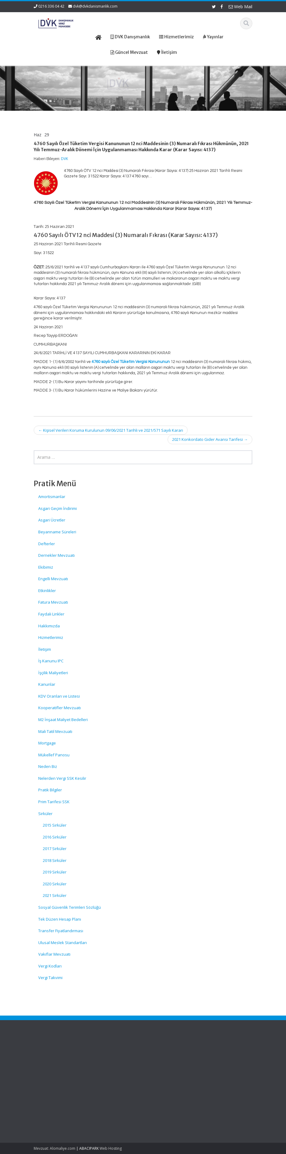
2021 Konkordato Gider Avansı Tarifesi (210, 439)
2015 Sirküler (54, 825)
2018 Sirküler (54, 860)
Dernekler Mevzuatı (56, 555)
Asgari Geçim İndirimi (57, 508)
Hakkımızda (49, 626)
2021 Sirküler (54, 895)
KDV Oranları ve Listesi (59, 696)
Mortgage (47, 743)
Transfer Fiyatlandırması (60, 930)
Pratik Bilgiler (50, 790)
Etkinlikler (47, 590)
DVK (64, 158)
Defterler (46, 543)
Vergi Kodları (50, 966)
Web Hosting (111, 1148)
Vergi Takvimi (50, 977)
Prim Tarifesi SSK (54, 801)
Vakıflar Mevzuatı (54, 954)
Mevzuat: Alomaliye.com (54, 1148)
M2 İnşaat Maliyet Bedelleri (63, 719)
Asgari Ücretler (51, 520)
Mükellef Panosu (54, 755)
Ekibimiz (45, 567)
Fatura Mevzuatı (53, 602)
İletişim (44, 649)
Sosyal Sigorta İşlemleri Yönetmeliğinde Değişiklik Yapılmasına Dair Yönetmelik (48, 1071)
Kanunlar (46, 684)
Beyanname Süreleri (57, 532)
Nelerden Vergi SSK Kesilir (62, 778)
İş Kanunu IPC (50, 661)
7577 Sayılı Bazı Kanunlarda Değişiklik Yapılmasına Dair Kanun (48, 1108)
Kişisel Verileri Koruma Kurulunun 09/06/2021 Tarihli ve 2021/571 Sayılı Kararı (110, 430)
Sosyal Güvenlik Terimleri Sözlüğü (69, 907)
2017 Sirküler (54, 848)
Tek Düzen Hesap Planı (59, 919)
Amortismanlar (51, 496)
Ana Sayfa (163, 1054)
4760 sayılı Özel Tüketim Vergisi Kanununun (131, 362)
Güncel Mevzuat (169, 1071)
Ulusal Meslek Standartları (62, 942)
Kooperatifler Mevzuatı (59, 707)
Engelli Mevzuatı (53, 578)
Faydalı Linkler (51, 614)
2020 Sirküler (54, 884)
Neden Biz (47, 766)
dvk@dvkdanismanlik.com (95, 6)
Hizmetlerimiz (50, 637)
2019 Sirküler (54, 872)
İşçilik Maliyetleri (53, 672)
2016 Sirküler (54, 837)
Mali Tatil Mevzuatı (55, 731)
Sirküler (45, 813)
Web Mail (240, 6)
